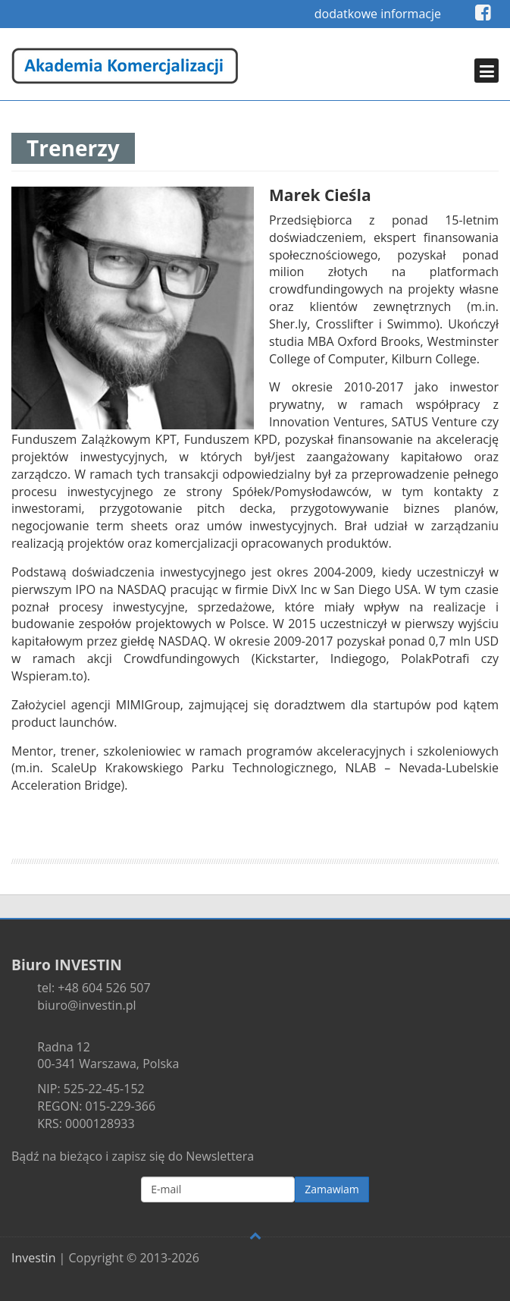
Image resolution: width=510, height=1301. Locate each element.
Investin (33, 1257)
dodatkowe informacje (377, 13)
